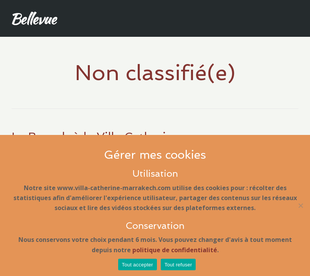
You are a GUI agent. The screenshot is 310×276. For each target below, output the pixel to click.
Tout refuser (178, 265)
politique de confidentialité (174, 250)
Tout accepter (137, 265)
